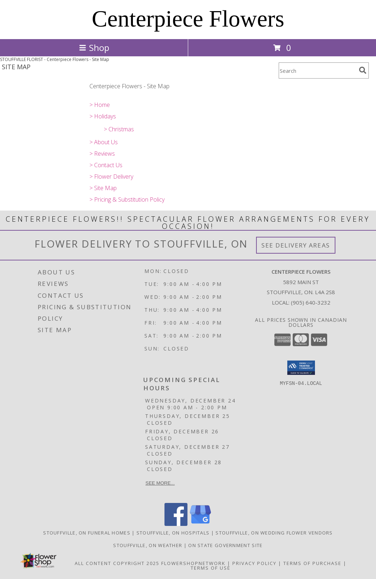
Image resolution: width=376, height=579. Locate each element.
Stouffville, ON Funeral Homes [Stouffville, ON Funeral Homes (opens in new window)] (86, 532)
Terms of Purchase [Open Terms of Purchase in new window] (312, 563)
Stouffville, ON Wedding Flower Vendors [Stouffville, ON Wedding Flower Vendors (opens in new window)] (274, 532)
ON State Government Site (225, 545)
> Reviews (102, 153)
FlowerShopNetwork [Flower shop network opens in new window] (193, 563)
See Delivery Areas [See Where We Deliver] (295, 245)
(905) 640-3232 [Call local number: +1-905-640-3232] (310, 302)
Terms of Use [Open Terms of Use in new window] (211, 568)
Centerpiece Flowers (188, 19)
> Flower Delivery (111, 176)
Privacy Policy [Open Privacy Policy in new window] (254, 563)
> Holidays (102, 116)
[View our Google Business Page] (200, 524)
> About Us (103, 142)
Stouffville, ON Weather (147, 545)
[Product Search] (317, 70)
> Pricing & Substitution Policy (126, 199)
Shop (94, 47)
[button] (301, 368)
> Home (99, 105)
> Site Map (103, 188)
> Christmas (119, 129)
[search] (362, 70)
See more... (160, 483)
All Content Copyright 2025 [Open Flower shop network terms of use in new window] (117, 563)
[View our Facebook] (175, 524)
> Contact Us (105, 165)
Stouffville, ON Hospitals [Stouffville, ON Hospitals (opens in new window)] (173, 532)
